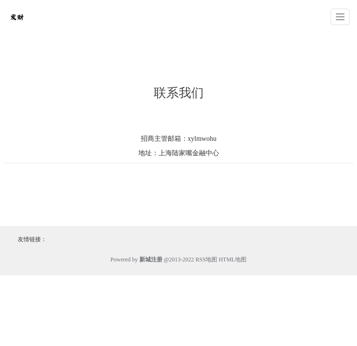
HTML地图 (232, 259)
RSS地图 (206, 259)
